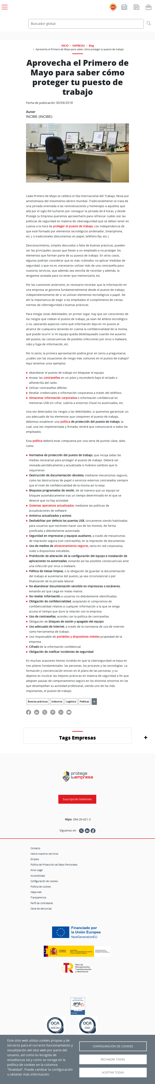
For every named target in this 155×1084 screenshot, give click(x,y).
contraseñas (52, 378)
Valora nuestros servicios (44, 853)
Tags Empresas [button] (77, 737)
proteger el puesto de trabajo (73, 226)
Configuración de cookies (44, 881)
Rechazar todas (113, 1059)
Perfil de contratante (41, 903)
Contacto (35, 848)
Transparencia (38, 897)
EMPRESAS (78, 45)
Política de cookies (40, 886)
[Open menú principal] (4, 6)
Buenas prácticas (38, 701)
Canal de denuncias (41, 908)
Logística (71, 701)
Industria (56, 701)
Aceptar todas (113, 1072)
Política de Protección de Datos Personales (54, 864)
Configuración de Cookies (113, 1046)
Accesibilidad (37, 875)
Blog (91, 45)
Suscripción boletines (77, 799)
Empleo (34, 859)
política (37, 441)
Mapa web (36, 892)
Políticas (84, 701)
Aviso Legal (36, 870)
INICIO (64, 45)
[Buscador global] (86, 24)
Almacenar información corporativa (53, 398)
